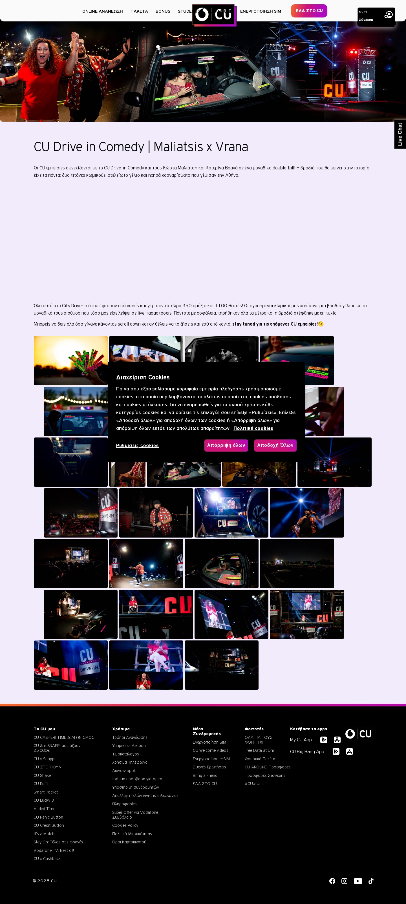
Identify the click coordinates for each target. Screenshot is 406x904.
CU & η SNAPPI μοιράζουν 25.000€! (57, 748)
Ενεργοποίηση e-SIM (211, 758)
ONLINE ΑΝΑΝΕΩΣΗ (102, 11)
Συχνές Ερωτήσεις (209, 766)
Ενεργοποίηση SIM (209, 742)
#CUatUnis (254, 783)
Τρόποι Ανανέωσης (129, 737)
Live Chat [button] (400, 134)
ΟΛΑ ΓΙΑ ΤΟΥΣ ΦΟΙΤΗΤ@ (259, 739)
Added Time (44, 808)
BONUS (163, 11)
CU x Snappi (44, 758)
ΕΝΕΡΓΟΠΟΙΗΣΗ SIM (260, 11)
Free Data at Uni (259, 750)
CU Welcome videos (210, 750)
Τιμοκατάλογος (125, 754)
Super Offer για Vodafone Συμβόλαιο (135, 814)
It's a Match (44, 833)
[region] (206, 412)
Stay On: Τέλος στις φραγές (58, 841)
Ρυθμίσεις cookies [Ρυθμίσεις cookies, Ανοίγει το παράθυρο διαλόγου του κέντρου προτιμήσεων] (137, 445)
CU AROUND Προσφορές (268, 766)
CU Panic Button (48, 817)
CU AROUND (220, 11)
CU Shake (42, 775)
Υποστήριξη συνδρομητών (135, 787)
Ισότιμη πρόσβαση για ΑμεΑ (137, 778)
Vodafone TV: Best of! (54, 850)
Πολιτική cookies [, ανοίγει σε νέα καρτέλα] (253, 428)
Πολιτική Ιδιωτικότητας (132, 833)
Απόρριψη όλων (226, 445)
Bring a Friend (205, 775)
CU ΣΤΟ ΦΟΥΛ (47, 766)
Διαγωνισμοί (123, 770)
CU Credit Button (49, 825)
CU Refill (41, 783)
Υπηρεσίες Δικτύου (129, 745)
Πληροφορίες (124, 803)
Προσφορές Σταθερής (265, 775)
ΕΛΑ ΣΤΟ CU (309, 10)
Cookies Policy (125, 825)
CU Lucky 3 (44, 800)
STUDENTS (189, 11)
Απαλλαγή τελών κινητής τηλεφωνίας (145, 795)
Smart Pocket (46, 792)
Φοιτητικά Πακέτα (260, 758)
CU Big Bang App (307, 751)
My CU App (301, 739)
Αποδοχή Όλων (275, 445)
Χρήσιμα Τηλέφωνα (129, 762)
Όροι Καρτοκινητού (129, 841)
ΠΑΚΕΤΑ (139, 11)
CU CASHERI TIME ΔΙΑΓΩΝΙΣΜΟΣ (64, 737)
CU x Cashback (47, 858)
